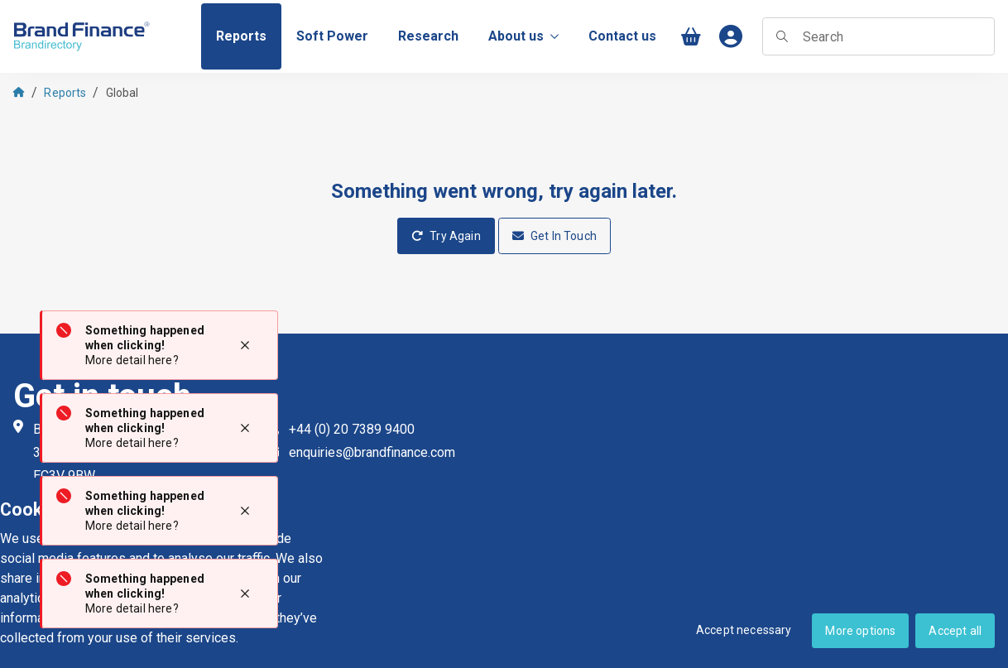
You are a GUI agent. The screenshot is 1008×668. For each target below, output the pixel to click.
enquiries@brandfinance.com (372, 452)
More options (860, 630)
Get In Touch (554, 236)
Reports (65, 92)
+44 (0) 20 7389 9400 (352, 429)
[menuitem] (241, 36)
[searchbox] (878, 36)
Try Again (446, 236)
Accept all (955, 630)
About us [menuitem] (523, 36)
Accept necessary (744, 630)
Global (122, 92)
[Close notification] (245, 345)
